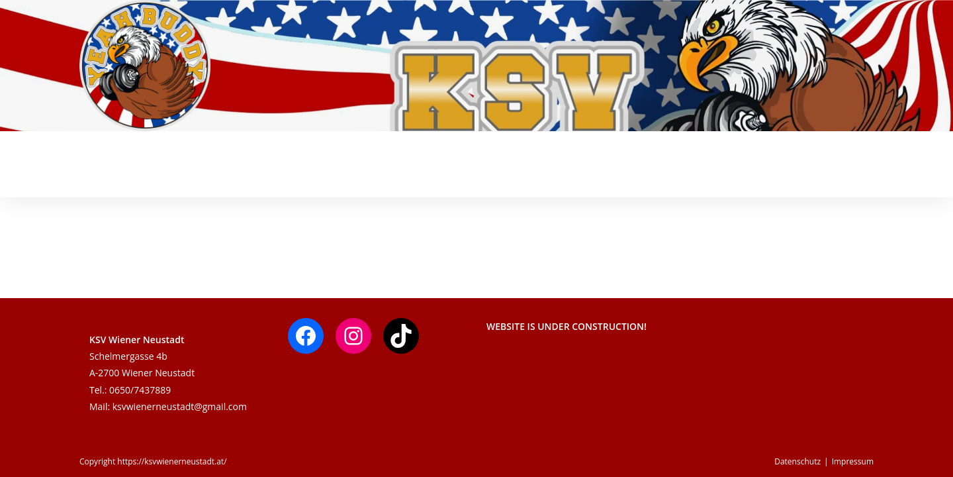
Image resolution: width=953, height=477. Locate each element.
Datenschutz (797, 461)
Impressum (853, 461)
